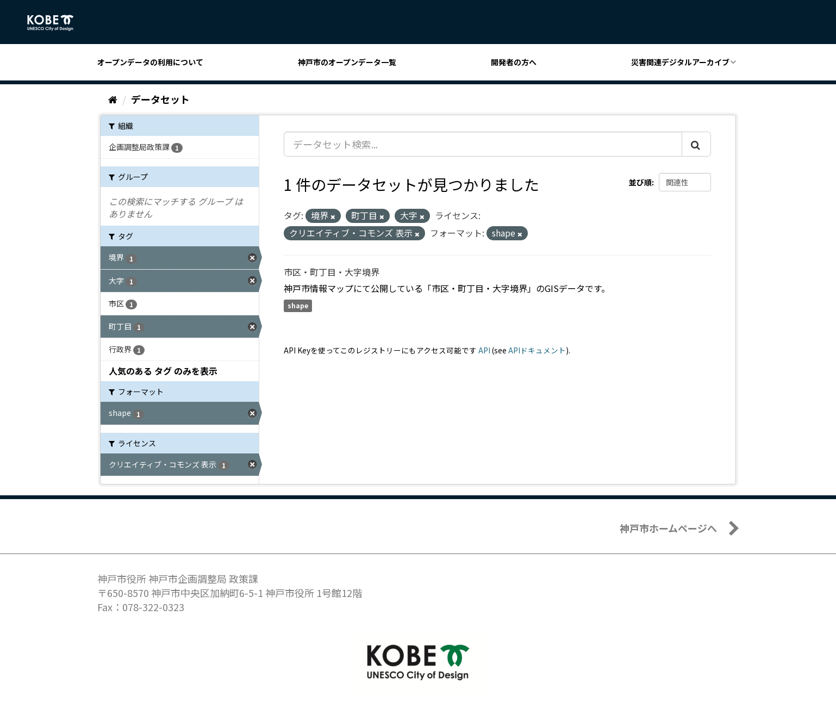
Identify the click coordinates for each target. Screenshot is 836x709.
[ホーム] (112, 99)
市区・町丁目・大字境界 (331, 271)
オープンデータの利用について (150, 62)
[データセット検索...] (483, 144)
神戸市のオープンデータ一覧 (347, 62)
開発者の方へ (513, 62)
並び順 (640, 182)
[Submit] (696, 144)
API (484, 350)
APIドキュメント (537, 350)
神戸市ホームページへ (668, 528)
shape (298, 305)
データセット (160, 99)
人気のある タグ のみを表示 (163, 370)
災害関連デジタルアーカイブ (680, 62)
